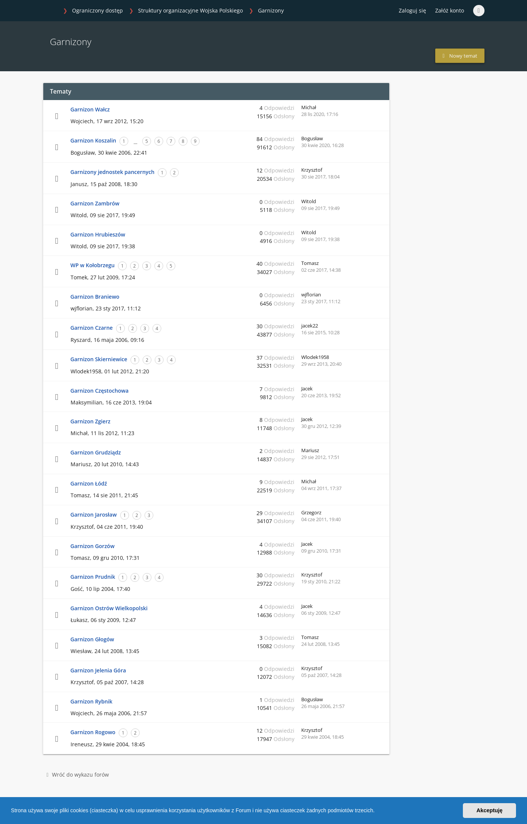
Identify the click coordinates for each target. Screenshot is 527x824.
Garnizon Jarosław (94, 514)
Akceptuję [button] (490, 810)
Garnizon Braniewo (95, 296)
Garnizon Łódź (89, 483)
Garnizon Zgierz (90, 421)
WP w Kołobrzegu (93, 265)
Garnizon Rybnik (92, 701)
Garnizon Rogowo (93, 732)
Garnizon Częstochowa (100, 390)
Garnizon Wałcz (90, 109)
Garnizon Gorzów (93, 546)
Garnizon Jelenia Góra (98, 670)
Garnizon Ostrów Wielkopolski (109, 608)
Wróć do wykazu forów (78, 774)
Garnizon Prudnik (93, 576)
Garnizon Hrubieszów (98, 234)
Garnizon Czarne (92, 327)
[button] (377, 811)
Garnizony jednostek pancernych (113, 171)
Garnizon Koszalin (93, 140)
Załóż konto (449, 10)
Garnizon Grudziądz (96, 452)
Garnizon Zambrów (95, 203)
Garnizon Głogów (92, 639)
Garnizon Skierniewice (99, 359)
